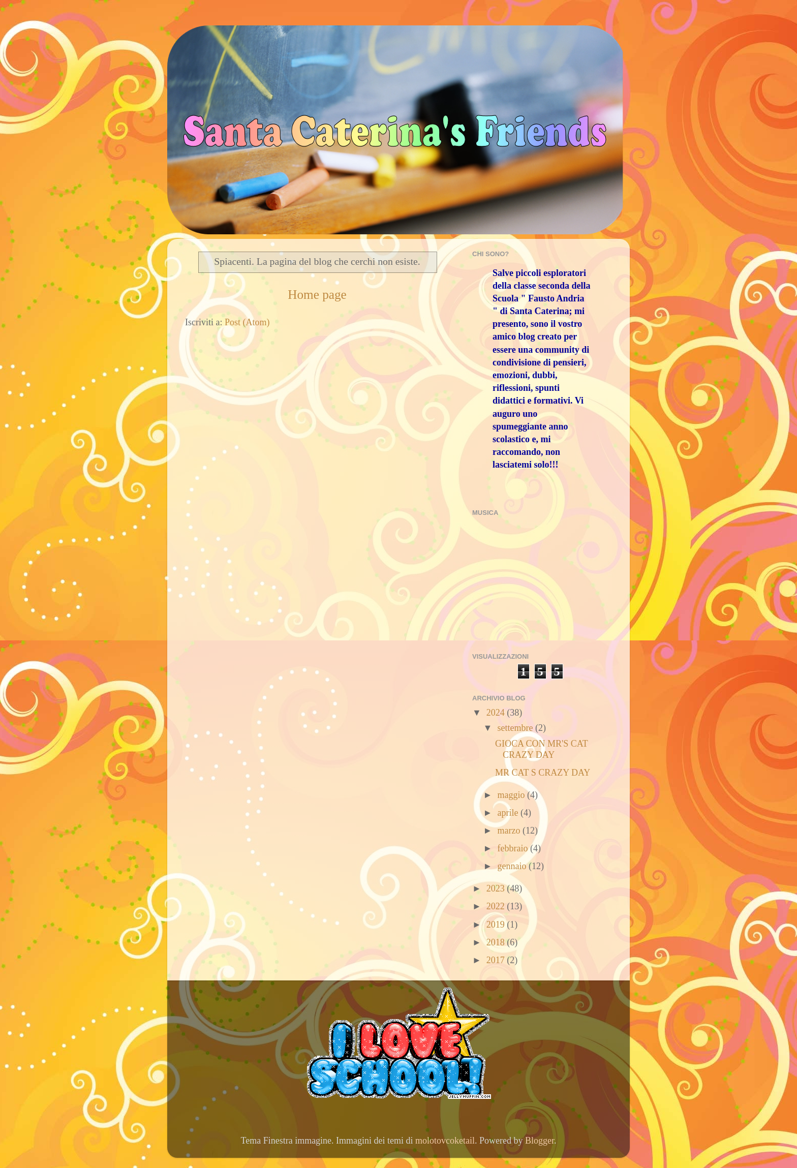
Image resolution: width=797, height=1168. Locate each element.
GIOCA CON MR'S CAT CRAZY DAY (541, 749)
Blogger (539, 1140)
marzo (509, 830)
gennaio (512, 866)
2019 (496, 924)
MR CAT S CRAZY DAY (542, 772)
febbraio (513, 848)
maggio (512, 795)
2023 (496, 888)
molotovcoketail (445, 1140)
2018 (496, 942)
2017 (496, 960)
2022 (496, 906)
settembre (516, 728)
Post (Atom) (247, 322)
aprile (508, 813)
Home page (317, 294)
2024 (496, 713)
